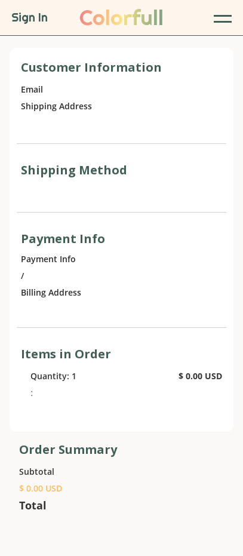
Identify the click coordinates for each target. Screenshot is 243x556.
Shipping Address (56, 106)
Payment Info (48, 259)
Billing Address (51, 292)
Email (32, 89)
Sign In (29, 17)
